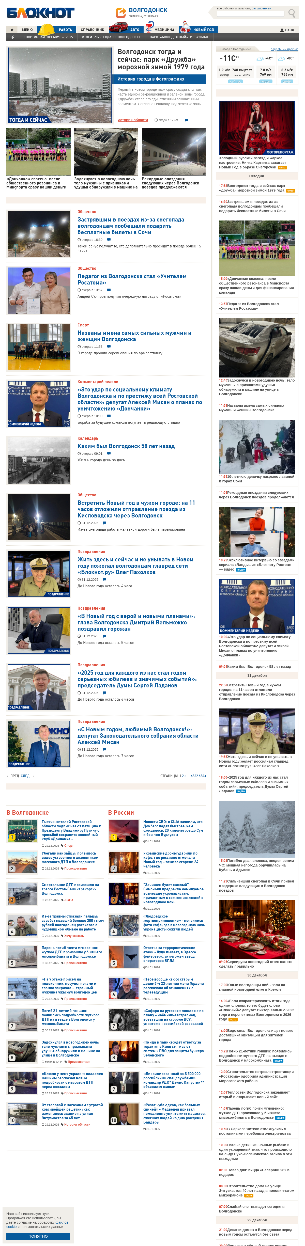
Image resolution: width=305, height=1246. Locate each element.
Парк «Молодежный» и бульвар (179, 37)
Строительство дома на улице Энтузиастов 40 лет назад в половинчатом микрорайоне (256, 1190)
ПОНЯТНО (38, 1236)
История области (133, 120)
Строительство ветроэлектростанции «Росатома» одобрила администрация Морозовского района (256, 1076)
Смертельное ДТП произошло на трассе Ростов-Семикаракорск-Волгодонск (70, 889)
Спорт (83, 325)
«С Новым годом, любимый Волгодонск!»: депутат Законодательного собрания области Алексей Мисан (138, 735)
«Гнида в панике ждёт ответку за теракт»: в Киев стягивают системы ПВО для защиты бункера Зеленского (173, 1049)
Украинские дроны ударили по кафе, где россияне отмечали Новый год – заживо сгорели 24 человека (170, 860)
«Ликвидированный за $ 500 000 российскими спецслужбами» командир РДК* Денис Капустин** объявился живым (173, 1080)
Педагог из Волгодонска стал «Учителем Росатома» (132, 279)
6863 (202, 776)
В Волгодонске (27, 812)
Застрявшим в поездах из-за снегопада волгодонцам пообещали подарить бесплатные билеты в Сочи (131, 225)
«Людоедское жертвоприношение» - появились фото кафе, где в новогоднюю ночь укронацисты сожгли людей (174, 923)
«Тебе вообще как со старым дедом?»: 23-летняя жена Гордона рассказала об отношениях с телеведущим (173, 986)
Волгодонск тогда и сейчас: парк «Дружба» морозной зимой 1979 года (161, 59)
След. (25, 776)
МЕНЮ (27, 29)
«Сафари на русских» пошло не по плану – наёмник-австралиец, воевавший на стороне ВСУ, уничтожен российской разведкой (173, 1017)
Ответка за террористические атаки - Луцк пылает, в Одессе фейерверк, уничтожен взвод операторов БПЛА (169, 954)
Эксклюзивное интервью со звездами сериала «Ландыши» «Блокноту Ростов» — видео (257, 564)
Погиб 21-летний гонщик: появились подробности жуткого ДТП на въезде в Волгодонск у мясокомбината (70, 1017)
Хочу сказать (74, 936)
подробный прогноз (284, 49)
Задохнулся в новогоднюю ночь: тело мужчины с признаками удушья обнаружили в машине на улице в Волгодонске (71, 1049)
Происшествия (75, 868)
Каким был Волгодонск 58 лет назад (126, 445)
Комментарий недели (98, 382)
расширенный (261, 8)
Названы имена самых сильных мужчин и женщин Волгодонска (135, 335)
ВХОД (287, 30)
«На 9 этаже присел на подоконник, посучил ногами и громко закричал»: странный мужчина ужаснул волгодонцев (69, 986)
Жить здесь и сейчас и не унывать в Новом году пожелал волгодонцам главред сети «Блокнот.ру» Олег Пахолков (136, 565)
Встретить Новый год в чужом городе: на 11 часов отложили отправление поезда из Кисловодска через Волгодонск (136, 508)
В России (121, 812)
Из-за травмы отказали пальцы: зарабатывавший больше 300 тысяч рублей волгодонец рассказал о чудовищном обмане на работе (73, 923)
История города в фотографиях (150, 79)
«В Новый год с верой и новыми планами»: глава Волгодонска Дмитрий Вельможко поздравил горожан (136, 622)
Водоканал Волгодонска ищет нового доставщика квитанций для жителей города (256, 1035)
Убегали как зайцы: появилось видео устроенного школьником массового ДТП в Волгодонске (70, 857)
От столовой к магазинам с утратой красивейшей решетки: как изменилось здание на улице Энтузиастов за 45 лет (72, 1111)
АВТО (124, 30)
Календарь (88, 438)
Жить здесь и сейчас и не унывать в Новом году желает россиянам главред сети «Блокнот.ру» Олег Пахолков (255, 761)
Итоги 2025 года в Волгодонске (111, 37)
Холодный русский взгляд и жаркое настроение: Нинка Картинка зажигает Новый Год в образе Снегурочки (252, 162)
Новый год (196, 29)
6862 (194, 776)
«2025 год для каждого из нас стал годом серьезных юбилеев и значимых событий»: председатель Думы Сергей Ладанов (137, 678)
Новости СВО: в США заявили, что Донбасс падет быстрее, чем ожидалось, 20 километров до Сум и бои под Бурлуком (173, 828)
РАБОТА (54, 30)
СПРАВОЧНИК (92, 29)
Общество (87, 212)
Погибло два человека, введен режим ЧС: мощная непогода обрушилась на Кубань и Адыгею (256, 865)
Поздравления (91, 551)
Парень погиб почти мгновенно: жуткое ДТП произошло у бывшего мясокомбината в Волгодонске (72, 952)
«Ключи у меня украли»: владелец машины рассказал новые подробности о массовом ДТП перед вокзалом (72, 1080)
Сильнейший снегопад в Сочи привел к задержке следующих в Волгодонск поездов (256, 885)
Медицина (160, 29)
